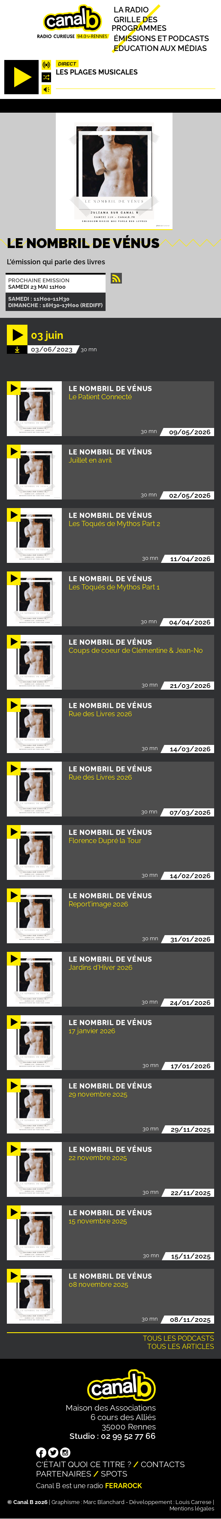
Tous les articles (180, 1347)
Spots (114, 1473)
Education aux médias (160, 48)
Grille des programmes (139, 24)
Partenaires (63, 1473)
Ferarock (123, 1486)
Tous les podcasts (178, 1338)
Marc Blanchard (103, 1502)
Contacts (163, 1464)
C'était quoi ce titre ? (83, 1464)
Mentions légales (192, 1508)
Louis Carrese (194, 1502)
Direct (67, 63)
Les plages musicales (97, 72)
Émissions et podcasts (161, 38)
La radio (131, 9)
